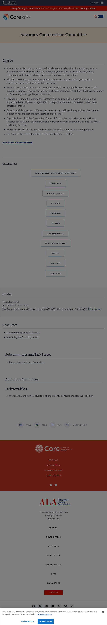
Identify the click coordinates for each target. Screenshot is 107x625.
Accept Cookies (46, 622)
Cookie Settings (27, 622)
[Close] (103, 613)
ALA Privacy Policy (45, 615)
